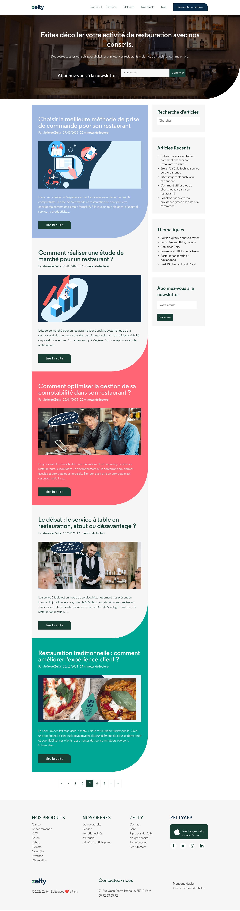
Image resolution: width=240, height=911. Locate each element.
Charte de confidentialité (189, 889)
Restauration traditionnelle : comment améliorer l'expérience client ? (89, 657)
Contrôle (38, 852)
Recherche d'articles (178, 112)
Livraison (37, 856)
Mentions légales (184, 884)
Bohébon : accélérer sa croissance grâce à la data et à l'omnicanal (179, 202)
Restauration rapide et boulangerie (174, 258)
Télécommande (42, 830)
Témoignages (138, 843)
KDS (35, 834)
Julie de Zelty (52, 133)
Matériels (88, 839)
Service (87, 830)
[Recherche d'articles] (178, 121)
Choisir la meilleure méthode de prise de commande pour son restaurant (88, 123)
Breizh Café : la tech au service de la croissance (179, 170)
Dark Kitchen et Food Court (178, 264)
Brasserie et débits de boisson (179, 251)
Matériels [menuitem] (128, 7)
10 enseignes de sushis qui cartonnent (177, 179)
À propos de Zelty (141, 834)
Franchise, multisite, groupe (178, 242)
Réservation (39, 861)
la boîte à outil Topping (97, 843)
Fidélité (37, 847)
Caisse (36, 825)
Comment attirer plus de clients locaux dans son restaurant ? (176, 189)
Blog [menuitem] (164, 7)
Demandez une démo (190, 7)
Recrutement (138, 847)
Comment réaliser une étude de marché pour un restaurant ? (81, 256)
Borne (36, 839)
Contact (135, 825)
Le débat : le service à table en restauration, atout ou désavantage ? (87, 523)
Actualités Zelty (170, 247)
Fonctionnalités (92, 834)
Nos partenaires (140, 839)
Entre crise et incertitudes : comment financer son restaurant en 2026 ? (177, 160)
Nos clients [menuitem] (147, 7)
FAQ (133, 830)
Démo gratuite (92, 825)
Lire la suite (55, 225)
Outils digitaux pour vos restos (179, 238)
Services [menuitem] (111, 7)
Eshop (36, 843)
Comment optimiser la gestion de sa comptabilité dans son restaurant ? (87, 390)
